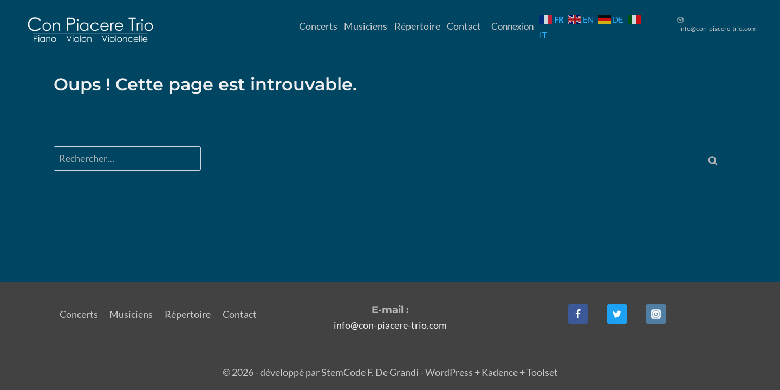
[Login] (171, 26)
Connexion (512, 26)
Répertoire (417, 26)
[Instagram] (656, 314)
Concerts (318, 26)
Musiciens (365, 26)
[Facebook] (578, 314)
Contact (464, 26)
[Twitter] (617, 314)
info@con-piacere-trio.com (390, 325)
